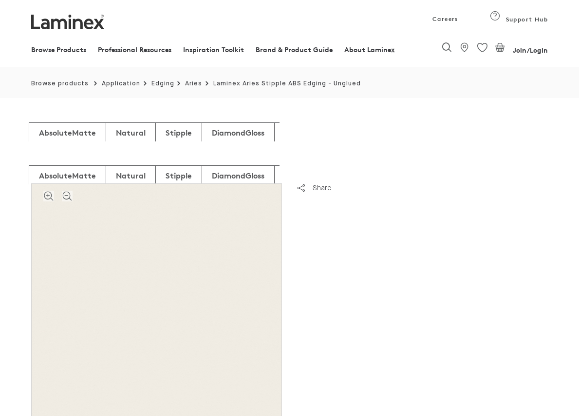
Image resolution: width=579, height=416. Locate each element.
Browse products (60, 83)
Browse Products (58, 49)
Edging (162, 83)
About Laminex (369, 49)
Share (314, 188)
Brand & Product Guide (294, 49)
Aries (193, 83)
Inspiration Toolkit (213, 49)
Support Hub (519, 19)
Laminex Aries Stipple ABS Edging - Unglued (287, 83)
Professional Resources (134, 49)
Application (121, 83)
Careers (444, 18)
